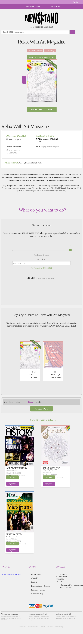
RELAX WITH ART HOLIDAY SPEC (51, 469)
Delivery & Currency (32, 6)
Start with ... (41, 259)
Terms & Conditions (46, 627)
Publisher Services (38, 590)
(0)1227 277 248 (66, 587)
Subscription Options (12, 483)
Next (24, 80)
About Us (34, 578)
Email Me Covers (41, 109)
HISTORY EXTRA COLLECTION (14, 535)
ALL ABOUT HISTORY (16, 468)
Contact (34, 582)
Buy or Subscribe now (41, 57)
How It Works (36, 574)
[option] (42, 80)
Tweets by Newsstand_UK (11, 574)
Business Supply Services (40, 586)
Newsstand (34, 627)
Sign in (75, 2)
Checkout (41, 408)
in (35, 51)
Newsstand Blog (37, 594)
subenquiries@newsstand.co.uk (71, 585)
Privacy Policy (58, 627)
